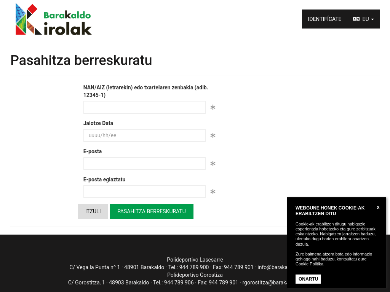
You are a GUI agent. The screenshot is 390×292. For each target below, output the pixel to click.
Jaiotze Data (98, 123)
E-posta (92, 151)
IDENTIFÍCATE (324, 19)
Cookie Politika (309, 264)
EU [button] (363, 19)
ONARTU (308, 279)
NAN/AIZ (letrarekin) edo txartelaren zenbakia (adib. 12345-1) (145, 91)
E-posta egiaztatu (104, 179)
